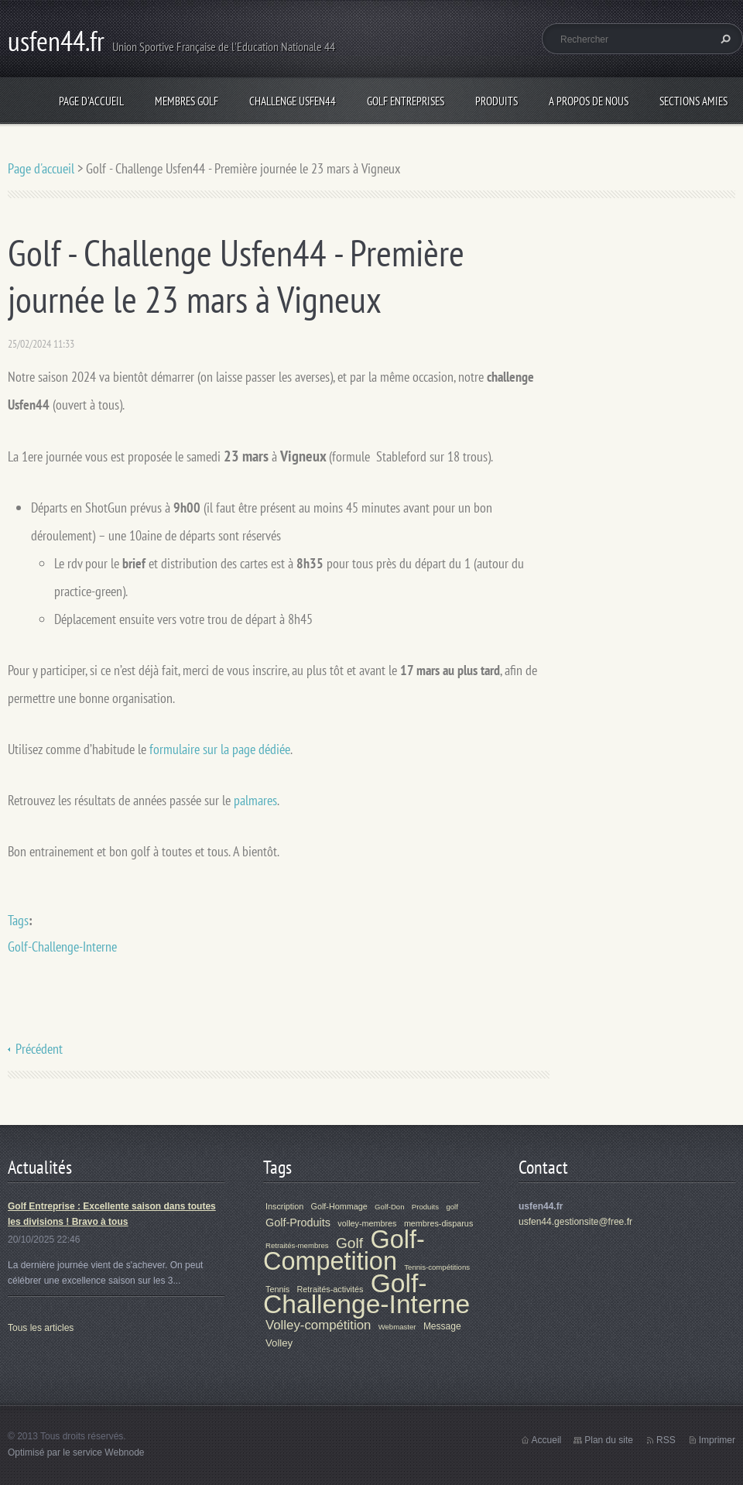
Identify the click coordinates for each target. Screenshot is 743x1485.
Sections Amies (693, 101)
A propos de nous (588, 101)
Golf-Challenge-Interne (62, 946)
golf (451, 1206)
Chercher (723, 38)
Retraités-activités (330, 1289)
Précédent (39, 1049)
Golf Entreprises (405, 101)
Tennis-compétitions (437, 1267)
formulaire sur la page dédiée (219, 749)
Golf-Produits (297, 1222)
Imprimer (717, 1440)
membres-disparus (438, 1223)
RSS (666, 1440)
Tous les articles (41, 1327)
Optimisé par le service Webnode (76, 1452)
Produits (496, 101)
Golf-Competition (344, 1250)
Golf (349, 1243)
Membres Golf (186, 101)
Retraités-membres (297, 1245)
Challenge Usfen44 (292, 101)
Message (442, 1326)
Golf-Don (389, 1206)
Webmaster (397, 1326)
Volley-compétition (318, 1325)
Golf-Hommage (339, 1206)
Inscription (284, 1206)
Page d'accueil (91, 101)
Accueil (547, 1440)
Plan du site (608, 1440)
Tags (18, 920)
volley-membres (366, 1223)
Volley (279, 1343)
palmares (255, 800)
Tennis (277, 1289)
